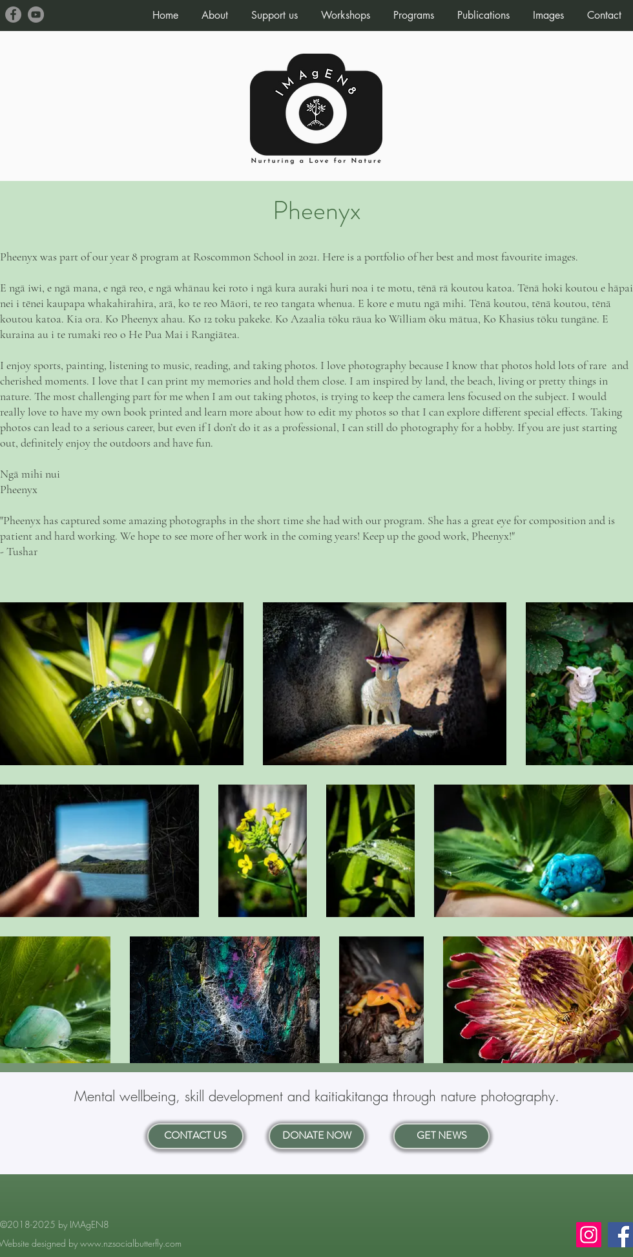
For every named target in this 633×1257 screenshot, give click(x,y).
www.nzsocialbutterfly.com (131, 1243)
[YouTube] (36, 14)
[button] (215, 9)
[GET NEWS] (441, 1136)
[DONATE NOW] (317, 1136)
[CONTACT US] (195, 1136)
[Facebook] (13, 14)
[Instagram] (588, 1234)
